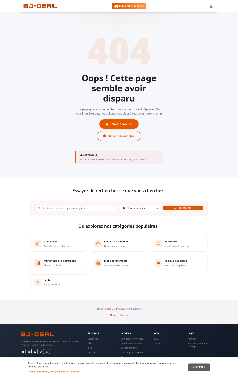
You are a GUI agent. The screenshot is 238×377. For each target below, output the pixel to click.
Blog (89, 347)
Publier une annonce (119, 136)
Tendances (92, 352)
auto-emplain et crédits (132, 352)
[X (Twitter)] (41, 351)
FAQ (156, 338)
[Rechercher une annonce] (76, 208)
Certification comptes (131, 343)
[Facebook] (23, 351)
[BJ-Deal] (40, 6)
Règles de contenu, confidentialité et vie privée (53, 371)
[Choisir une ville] (140, 208)
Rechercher (182, 208)
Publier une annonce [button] (129, 6)
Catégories (92, 338)
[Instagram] (47, 351)
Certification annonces (132, 338)
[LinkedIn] (35, 351)
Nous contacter (119, 315)
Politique (192, 338)
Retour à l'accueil (118, 124)
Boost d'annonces (129, 347)
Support (158, 343)
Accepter (199, 367)
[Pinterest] (29, 351)
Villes (90, 343)
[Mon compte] (211, 6)
